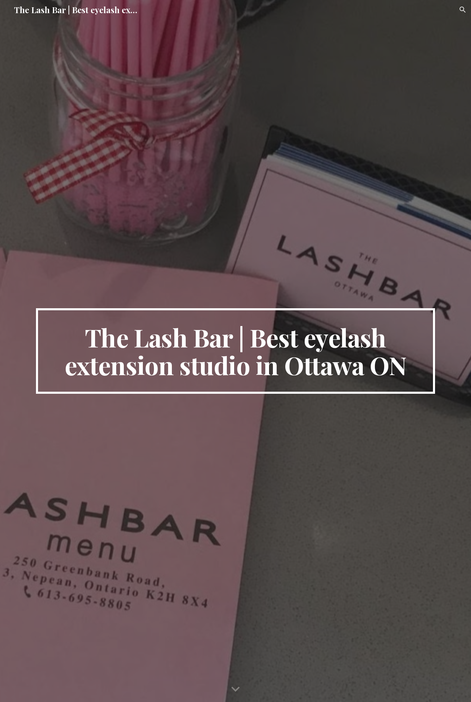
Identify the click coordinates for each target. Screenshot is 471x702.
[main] (235, 351)
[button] (462, 9)
